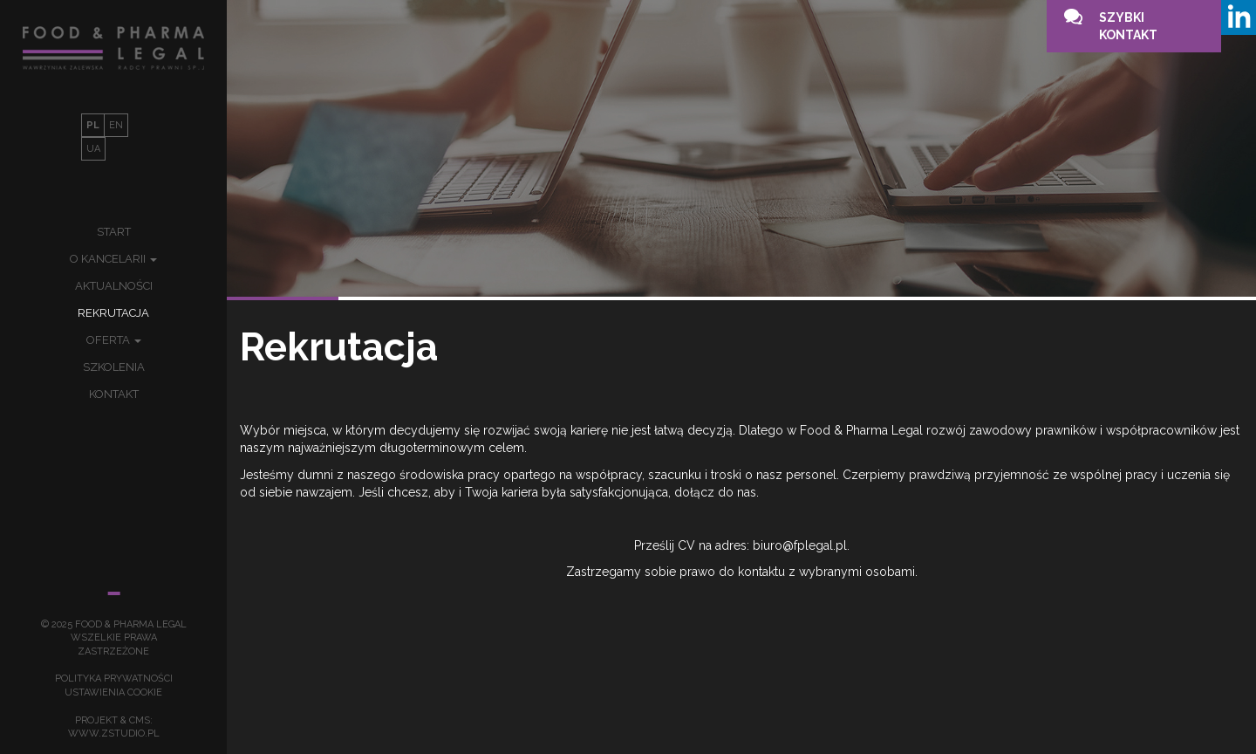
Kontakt (114, 394)
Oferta (113, 339)
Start (114, 231)
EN (116, 125)
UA (93, 148)
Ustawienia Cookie (113, 692)
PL (92, 125)
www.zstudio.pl (114, 733)
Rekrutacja (113, 312)
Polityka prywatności (114, 678)
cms (139, 720)
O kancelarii (113, 258)
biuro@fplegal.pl (800, 545)
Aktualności (114, 285)
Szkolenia (114, 367)
